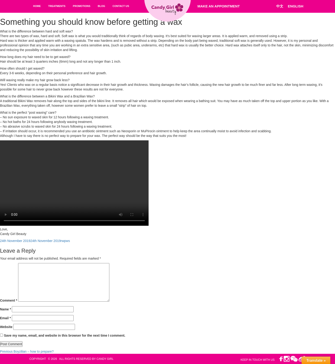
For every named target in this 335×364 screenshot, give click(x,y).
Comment (8, 300)
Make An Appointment (219, 6)
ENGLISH (295, 6)
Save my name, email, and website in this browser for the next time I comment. (64, 335)
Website (6, 327)
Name (5, 309)
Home (37, 6)
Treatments (56, 6)
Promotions (81, 6)
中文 (279, 6)
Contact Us (121, 6)
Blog (101, 6)
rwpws (65, 241)
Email (5, 318)
